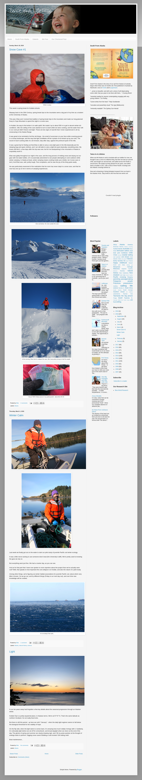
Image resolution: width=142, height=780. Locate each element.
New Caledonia (123, 273)
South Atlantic (117, 290)
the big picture (127, 296)
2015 (117, 350)
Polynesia (116, 283)
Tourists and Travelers (105, 246)
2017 (117, 344)
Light (12, 651)
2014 (117, 353)
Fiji (124, 261)
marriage (130, 267)
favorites (120, 261)
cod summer (117, 257)
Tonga (115, 298)
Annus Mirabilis (96, 396)
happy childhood (120, 263)
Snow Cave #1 (17, 49)
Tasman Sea (128, 293)
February (120, 338)
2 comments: (24, 403)
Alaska (16, 406)
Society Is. (121, 288)
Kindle (104, 88)
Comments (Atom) (23, 757)
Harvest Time (103, 339)
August (119, 319)
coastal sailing (127, 255)
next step (122, 275)
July (118, 322)
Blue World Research (121, 390)
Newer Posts (14, 754)
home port (116, 265)
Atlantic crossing (128, 246)
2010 (117, 364)
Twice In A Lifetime (30, 11)
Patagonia (117, 281)
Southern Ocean (119, 292)
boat (131, 251)
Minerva (115, 271)
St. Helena (129, 292)
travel (120, 298)
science (30, 645)
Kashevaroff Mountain (105, 320)
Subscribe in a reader (120, 381)
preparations (128, 283)
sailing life (126, 285)
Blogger (79, 769)
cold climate (125, 257)
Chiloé (115, 255)
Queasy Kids (105, 301)
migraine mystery (127, 268)
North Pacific (129, 275)
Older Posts (79, 754)
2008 (117, 369)
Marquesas (116, 267)
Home (9, 39)
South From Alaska (22, 39)
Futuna (131, 260)
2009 (117, 366)
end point (123, 258)
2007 (117, 372)
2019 (117, 311)
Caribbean (124, 253)
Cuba (119, 258)
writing (118, 302)
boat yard (116, 253)
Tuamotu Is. (128, 298)
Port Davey (104, 358)
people (130, 281)
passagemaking (127, 279)
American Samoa (118, 246)
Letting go (104, 283)
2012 (117, 358)
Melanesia (116, 269)
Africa (115, 244)
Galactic (36, 39)
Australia (126, 249)
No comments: (24, 745)
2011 (117, 361)
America (130, 244)
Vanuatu (115, 300)
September (120, 316)
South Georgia (128, 290)
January (119, 341)
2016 (117, 347)
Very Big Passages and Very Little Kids (104, 379)
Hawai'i (131, 263)
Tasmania (116, 296)
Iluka (123, 265)
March (119, 327)
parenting (116, 279)
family (115, 261)
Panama (130, 277)
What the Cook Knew (124, 300)
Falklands (130, 259)
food (127, 260)
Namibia (122, 271)
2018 (117, 314)
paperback (114, 88)
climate (119, 255)
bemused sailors (123, 251)
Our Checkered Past (59, 39)
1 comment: (23, 642)
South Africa (129, 288)
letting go (130, 265)
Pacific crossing (119, 277)
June (118, 324)
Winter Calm (16, 415)
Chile (131, 253)
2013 (117, 355)
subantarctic (116, 293)
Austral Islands (117, 249)
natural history (23, 645)
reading (115, 286)
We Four (45, 39)
